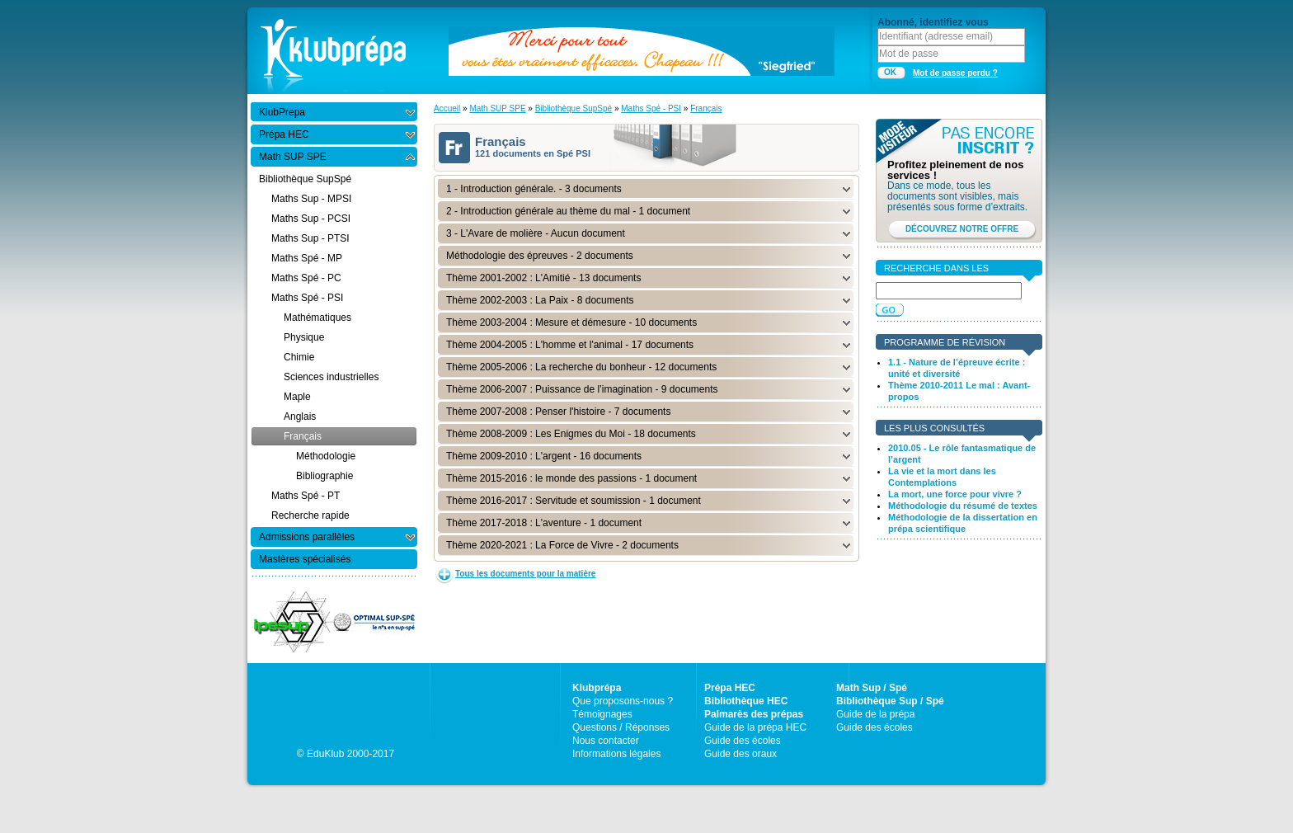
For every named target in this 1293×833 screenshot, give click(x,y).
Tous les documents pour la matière (525, 573)
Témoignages (602, 714)
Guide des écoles (742, 740)
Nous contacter (605, 740)
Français (706, 108)
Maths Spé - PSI (651, 108)
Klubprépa (596, 688)
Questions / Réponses (621, 727)
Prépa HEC (729, 688)
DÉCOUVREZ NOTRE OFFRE (961, 228)
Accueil (447, 108)
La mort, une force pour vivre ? (955, 494)
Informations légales (616, 754)
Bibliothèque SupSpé (573, 108)
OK (890, 72)
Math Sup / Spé (871, 688)
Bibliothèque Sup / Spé (890, 701)
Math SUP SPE (497, 108)
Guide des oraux (740, 754)
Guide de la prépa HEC (755, 727)
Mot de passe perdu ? (955, 73)
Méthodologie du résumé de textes (962, 506)
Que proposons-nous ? (622, 701)
